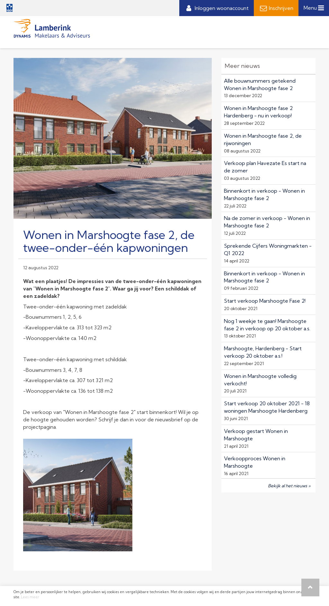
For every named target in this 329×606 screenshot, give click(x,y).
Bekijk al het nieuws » (289, 485)
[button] (310, 587)
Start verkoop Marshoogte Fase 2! (265, 301)
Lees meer (30, 597)
